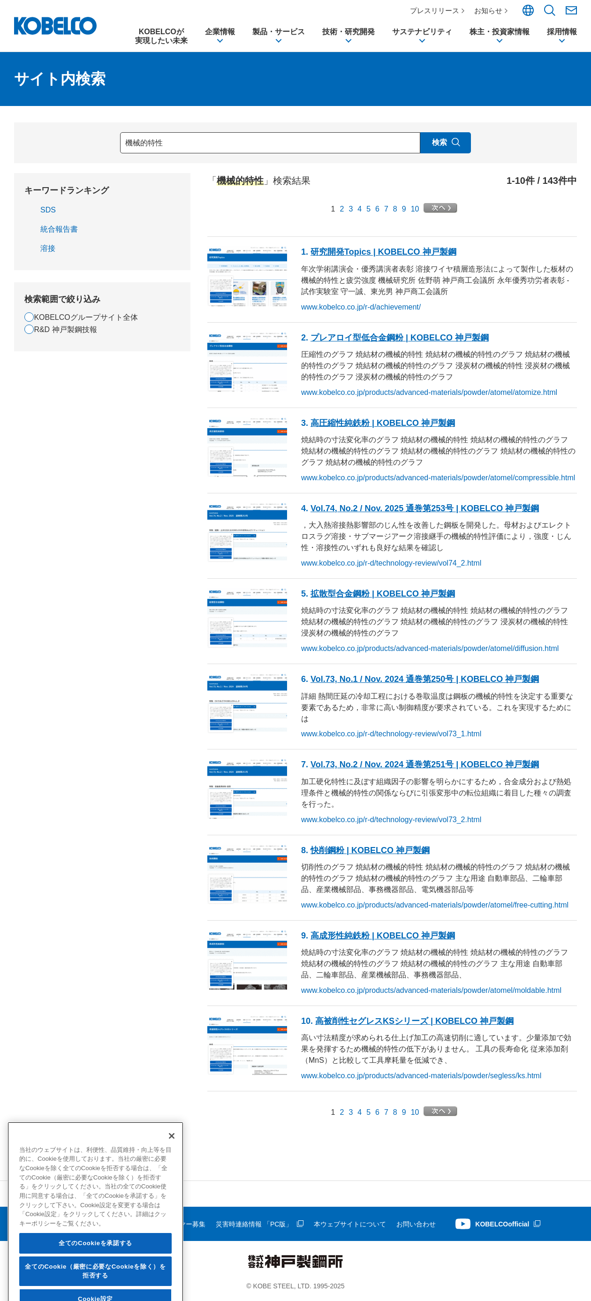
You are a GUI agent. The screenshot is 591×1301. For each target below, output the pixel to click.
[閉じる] (171, 1208)
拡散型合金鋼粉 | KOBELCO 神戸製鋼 (383, 593)
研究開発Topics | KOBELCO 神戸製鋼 (383, 252)
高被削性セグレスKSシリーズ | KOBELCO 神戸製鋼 (414, 1021)
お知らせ (488, 11)
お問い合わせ (416, 1224)
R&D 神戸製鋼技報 (65, 329)
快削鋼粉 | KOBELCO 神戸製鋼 (370, 850)
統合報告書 (59, 229)
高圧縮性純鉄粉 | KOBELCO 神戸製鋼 (383, 423)
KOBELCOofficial (502, 1224)
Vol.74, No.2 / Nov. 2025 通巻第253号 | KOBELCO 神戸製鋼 (425, 508)
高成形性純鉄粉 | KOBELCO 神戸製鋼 (383, 935)
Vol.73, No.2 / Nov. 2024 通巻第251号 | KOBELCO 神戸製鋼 (425, 765)
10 (415, 209)
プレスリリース (434, 11)
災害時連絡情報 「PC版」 (254, 1224)
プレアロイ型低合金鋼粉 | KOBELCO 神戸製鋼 (400, 337)
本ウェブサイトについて (350, 1224)
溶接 (47, 248)
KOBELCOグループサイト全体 (85, 317)
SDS (48, 210)
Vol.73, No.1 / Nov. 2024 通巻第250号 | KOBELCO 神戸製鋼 (425, 679)
